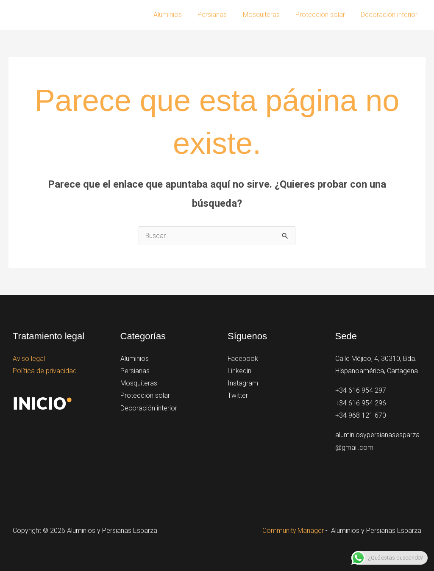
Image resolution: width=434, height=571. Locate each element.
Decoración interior (390, 15)
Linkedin (239, 371)
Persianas (220, 15)
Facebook (243, 359)
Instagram (243, 384)
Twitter (238, 396)
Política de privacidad (45, 371)
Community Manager (293, 531)
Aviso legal (29, 359)
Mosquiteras (266, 15)
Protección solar (323, 15)
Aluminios (178, 15)
